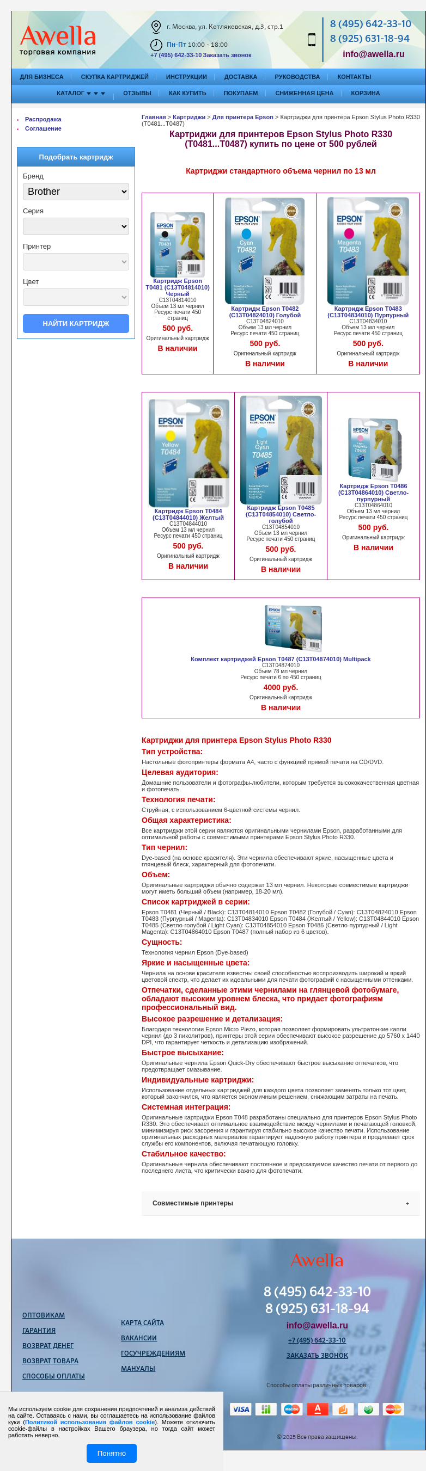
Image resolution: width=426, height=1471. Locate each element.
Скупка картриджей (115, 76)
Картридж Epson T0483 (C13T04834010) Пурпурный (368, 311)
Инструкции (186, 76)
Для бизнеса (42, 76)
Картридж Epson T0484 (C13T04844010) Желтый (188, 514)
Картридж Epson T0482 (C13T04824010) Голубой (265, 311)
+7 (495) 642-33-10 (176, 55)
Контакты (355, 76)
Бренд (33, 176)
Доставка (241, 76)
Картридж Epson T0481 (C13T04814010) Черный (177, 287)
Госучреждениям (153, 1354)
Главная (154, 117)
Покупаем (241, 93)
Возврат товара (50, 1361)
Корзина (365, 93)
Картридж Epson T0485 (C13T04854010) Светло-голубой (281, 514)
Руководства (297, 76)
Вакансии (139, 1338)
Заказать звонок (227, 55)
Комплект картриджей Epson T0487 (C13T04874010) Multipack (280, 659)
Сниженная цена (304, 93)
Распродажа (43, 119)
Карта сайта (142, 1323)
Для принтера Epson (242, 117)
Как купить (187, 93)
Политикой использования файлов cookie (90, 1422)
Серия (33, 211)
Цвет (31, 282)
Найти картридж (76, 323)
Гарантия (39, 1331)
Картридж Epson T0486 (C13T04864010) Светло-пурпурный (373, 492)
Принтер (37, 246)
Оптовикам (43, 1316)
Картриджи (189, 117)
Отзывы (137, 93)
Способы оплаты (53, 1377)
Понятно (112, 1453)
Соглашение (43, 128)
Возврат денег (48, 1346)
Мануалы (138, 1369)
